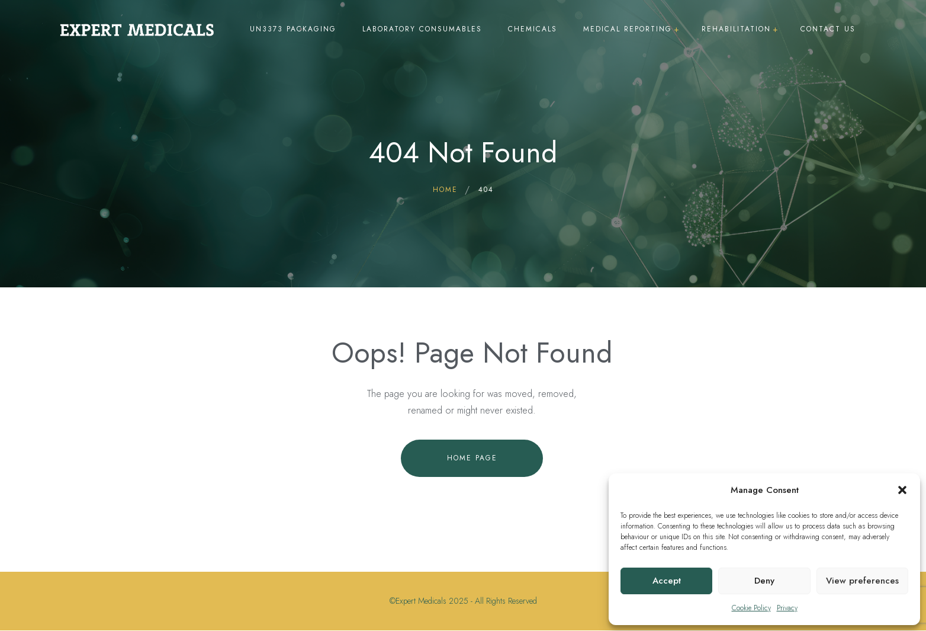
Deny (764, 580)
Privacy (787, 608)
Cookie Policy (751, 608)
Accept (666, 580)
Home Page (472, 458)
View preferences (862, 580)
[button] (902, 490)
